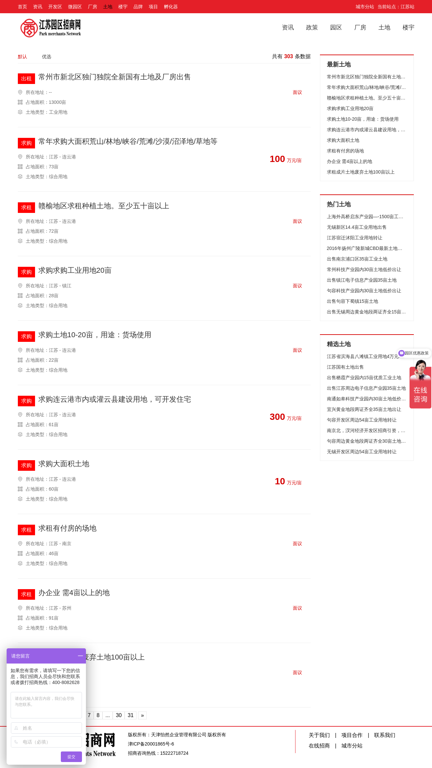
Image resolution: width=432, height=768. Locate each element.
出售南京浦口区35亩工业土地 (357, 259)
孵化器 (171, 6)
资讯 (37, 6)
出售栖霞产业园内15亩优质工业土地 (364, 377)
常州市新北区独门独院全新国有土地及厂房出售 (114, 77)
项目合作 (352, 735)
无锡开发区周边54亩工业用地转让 (362, 451)
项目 (153, 6)
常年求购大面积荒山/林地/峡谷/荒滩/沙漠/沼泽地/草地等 (128, 141)
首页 (22, 6)
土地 (107, 6)
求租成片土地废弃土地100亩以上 (91, 657)
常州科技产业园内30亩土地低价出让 (364, 269)
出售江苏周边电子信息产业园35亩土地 (366, 388)
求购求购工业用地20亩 (75, 270)
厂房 (92, 6)
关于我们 (319, 735)
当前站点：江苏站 (395, 6)
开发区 (55, 6)
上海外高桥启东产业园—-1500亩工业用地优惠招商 (367, 216)
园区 (336, 27)
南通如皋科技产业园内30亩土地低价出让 (367, 398)
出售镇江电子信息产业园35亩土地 (362, 280)
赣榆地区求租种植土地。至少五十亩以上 (103, 206)
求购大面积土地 (63, 464)
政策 (312, 27)
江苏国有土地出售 (345, 367)
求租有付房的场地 (67, 528)
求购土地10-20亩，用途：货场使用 (94, 335)
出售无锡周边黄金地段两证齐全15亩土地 (367, 311)
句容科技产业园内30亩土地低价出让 (364, 290)
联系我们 (384, 735)
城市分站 (365, 6)
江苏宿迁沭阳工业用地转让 (354, 237)
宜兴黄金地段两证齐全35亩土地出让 (364, 409)
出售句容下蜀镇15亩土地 (352, 301)
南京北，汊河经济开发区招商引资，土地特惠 (367, 430)
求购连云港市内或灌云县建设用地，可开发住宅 (114, 399)
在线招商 (319, 745)
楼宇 (123, 6)
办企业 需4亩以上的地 (74, 593)
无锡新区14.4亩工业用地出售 (357, 227)
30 (119, 715)
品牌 (138, 6)
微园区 (75, 6)
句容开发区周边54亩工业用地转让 (362, 420)
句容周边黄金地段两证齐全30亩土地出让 (367, 441)
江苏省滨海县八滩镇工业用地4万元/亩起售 (367, 356)
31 (131, 715)
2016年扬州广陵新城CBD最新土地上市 (367, 248)
